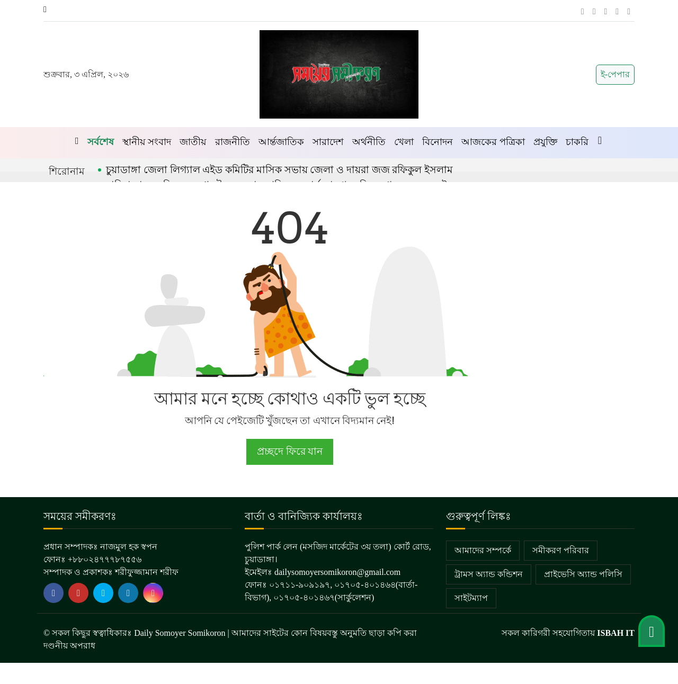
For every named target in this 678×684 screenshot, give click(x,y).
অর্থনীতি (369, 142)
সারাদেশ (328, 142)
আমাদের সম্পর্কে (482, 550)
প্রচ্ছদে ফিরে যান (289, 451)
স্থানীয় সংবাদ (147, 142)
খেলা (404, 142)
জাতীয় (193, 142)
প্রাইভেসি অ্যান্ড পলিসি (583, 574)
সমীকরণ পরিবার (560, 550)
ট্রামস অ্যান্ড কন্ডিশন (488, 574)
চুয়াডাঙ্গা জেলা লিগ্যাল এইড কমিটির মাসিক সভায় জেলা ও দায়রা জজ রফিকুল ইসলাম (279, 169)
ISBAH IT (616, 632)
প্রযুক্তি (545, 142)
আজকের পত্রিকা (493, 142)
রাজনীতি (232, 142)
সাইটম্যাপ (471, 597)
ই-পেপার (615, 74)
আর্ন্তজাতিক (281, 142)
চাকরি (577, 142)
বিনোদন (437, 142)
